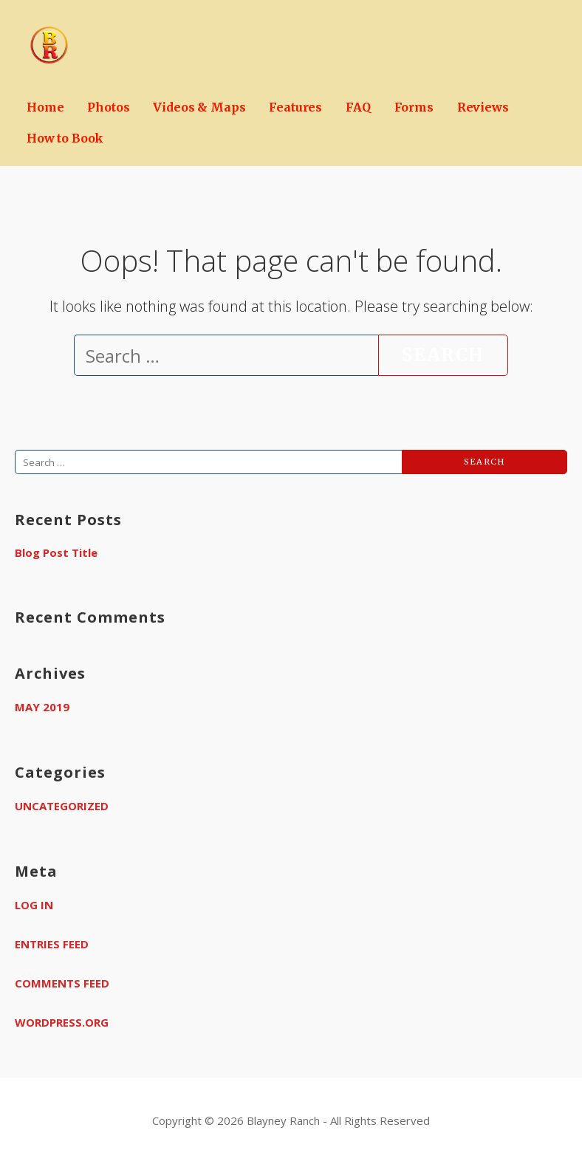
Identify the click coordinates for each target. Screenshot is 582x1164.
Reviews (483, 107)
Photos (108, 107)
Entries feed (52, 944)
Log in (34, 904)
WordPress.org (62, 1022)
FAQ (358, 107)
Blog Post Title (56, 552)
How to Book (65, 138)
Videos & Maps (199, 107)
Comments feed (62, 983)
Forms (414, 107)
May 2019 (42, 706)
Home (45, 107)
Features (295, 107)
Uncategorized (62, 805)
